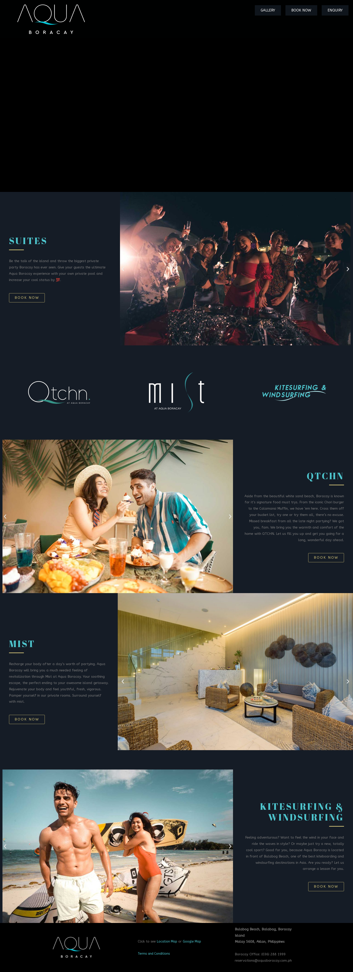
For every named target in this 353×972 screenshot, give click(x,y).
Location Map (168, 941)
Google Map (194, 941)
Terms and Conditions (155, 954)
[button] (27, 297)
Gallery (280, 10)
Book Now (309, 10)
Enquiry (337, 10)
